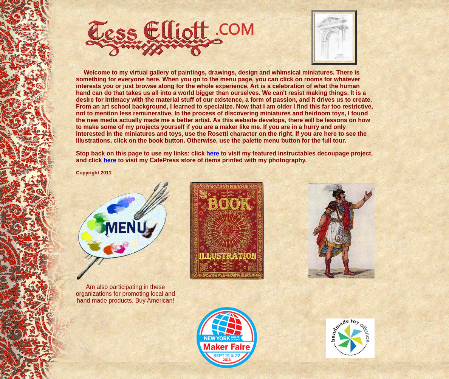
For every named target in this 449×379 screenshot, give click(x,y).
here (212, 153)
